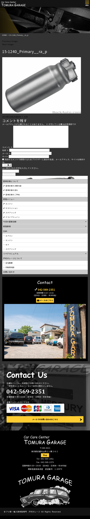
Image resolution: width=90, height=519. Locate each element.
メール (6, 153)
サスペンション (12, 208)
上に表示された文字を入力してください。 (21, 168)
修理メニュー (9, 199)
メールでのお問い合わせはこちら (45, 419)
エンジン (9, 203)
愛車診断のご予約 (13, 194)
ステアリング (11, 212)
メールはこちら (46, 300)
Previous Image (10, 41)
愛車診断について (10, 181)
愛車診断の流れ (12, 190)
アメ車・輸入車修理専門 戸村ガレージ (23, 511)
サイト (5, 156)
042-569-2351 (46, 289)
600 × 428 (23, 116)
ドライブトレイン (13, 217)
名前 (5, 150)
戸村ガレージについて (12, 258)
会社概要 (9, 263)
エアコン (9, 236)
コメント (7, 147)
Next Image (8, 44)
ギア (7, 244)
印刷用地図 (10, 267)
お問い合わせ (9, 272)
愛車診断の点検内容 (14, 186)
